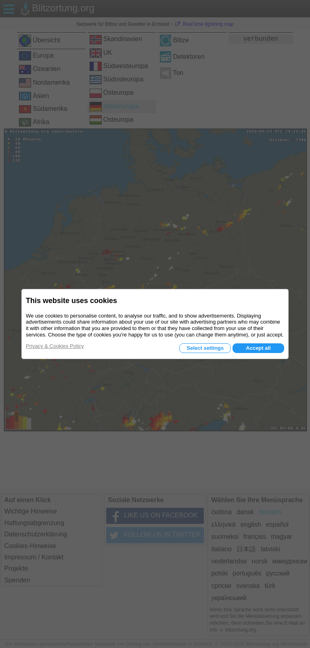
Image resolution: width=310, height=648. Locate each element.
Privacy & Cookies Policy (55, 346)
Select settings (205, 348)
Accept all (258, 348)
